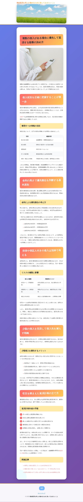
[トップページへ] (41, 13)
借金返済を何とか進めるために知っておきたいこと (34, 3)
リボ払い (22, 240)
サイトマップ (41, 493)
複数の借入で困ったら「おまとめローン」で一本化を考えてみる (43, 469)
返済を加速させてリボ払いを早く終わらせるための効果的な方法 (43, 472)
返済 (42, 488)
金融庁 (22, 116)
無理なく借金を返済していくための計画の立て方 (38, 465)
